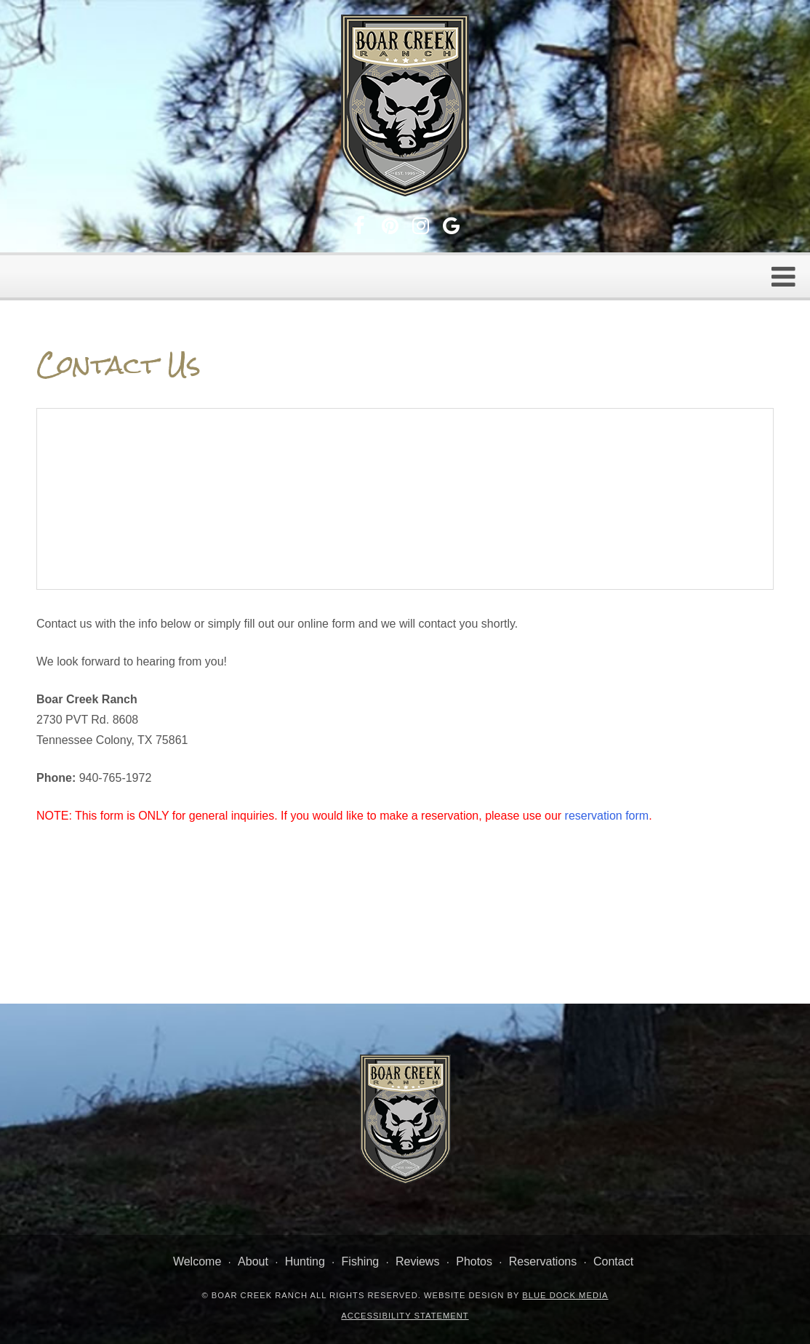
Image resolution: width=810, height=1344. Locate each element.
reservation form (607, 815)
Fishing (361, 1261)
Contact (613, 1261)
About (253, 1261)
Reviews (417, 1261)
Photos (474, 1261)
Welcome (197, 1261)
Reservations (543, 1261)
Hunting (305, 1261)
